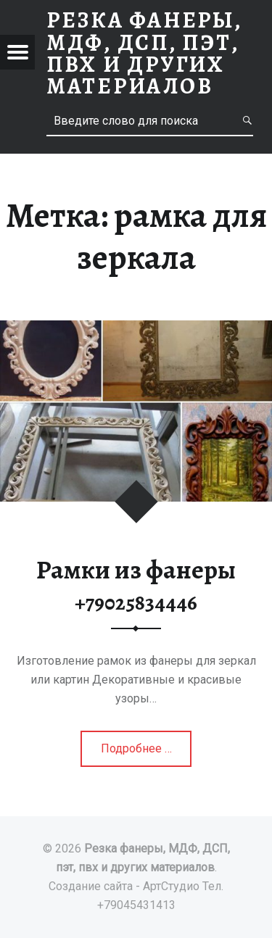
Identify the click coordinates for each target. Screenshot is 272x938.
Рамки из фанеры (136, 584)
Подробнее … (137, 753)
